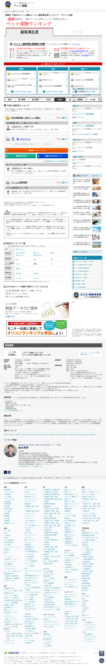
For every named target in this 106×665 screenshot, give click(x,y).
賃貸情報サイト (9, 607)
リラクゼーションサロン (51, 622)
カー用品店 (46, 644)
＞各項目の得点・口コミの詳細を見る (55, 161)
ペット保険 (7, 511)
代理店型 (8, 494)
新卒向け (68, 572)
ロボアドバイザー (9, 581)
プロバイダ (85, 501)
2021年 (23, 434)
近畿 (16, 600)
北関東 (13, 633)
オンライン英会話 (49, 578)
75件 (64, 182)
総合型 (28, 585)
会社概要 (23, 653)
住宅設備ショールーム (11, 612)
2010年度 (92, 434)
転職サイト (67, 499)
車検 (25, 568)
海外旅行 (36, 619)
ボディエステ (68, 584)
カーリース (27, 542)
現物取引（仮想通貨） (12, 576)
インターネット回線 (88, 513)
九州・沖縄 (48, 516)
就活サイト (67, 492)
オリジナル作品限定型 (33, 587)
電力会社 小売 (28, 606)
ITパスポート (54, 592)
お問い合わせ (53, 653)
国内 (27, 635)
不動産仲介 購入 (9, 593)
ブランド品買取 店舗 (31, 595)
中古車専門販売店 (31, 551)
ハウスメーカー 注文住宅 (11, 626)
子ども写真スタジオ (30, 578)
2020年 (29, 434)
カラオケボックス (70, 626)
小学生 (58, 556)
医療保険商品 (86, 554)
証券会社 (8, 535)
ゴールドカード (10, 569)
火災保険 (7, 506)
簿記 (50, 585)
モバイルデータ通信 (88, 494)
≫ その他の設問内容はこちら (13, 410)
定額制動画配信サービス (32, 575)
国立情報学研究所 (78, 51)
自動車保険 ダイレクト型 (90, 533)
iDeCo (84, 605)
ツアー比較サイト (30, 631)
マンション (8, 590)
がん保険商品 (86, 569)
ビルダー (8, 631)
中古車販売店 (28, 549)
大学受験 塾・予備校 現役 (51, 489)
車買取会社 (27, 544)
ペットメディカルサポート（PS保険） (85, 134)
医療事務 (51, 583)
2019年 (34, 434)
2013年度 (71, 434)
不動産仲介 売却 (9, 588)
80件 (64, 118)
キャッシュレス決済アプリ (12, 571)
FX (5, 554)
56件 (64, 139)
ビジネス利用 (30, 640)
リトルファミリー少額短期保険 (83, 114)
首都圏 (7, 600)
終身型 (85, 557)
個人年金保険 (86, 585)
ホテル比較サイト (30, 624)
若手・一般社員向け (72, 570)
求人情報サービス (70, 525)
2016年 (51, 434)
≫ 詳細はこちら (9, 392)
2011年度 (85, 434)
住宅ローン (7, 552)
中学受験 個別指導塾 (49, 535)
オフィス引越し (29, 597)
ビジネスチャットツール (72, 558)
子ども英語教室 (48, 571)
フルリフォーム (10, 617)
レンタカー (27, 537)
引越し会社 (27, 532)
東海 (12, 600)
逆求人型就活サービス (71, 494)
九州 (20, 600)
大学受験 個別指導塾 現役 (51, 494)
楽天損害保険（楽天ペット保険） (26, 118)
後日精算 (35, 100)
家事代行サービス (30, 496)
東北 (8, 633)
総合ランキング (20, 249)
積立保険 (84, 590)
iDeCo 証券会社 (9, 542)
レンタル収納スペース (33, 525)
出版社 (28, 590)
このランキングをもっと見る (21, 91)
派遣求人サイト (69, 523)
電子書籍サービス (30, 580)
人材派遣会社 (68, 542)
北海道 (47, 508)
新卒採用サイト (69, 532)
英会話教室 (46, 576)
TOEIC (47, 588)
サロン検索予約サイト (71, 587)
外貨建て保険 (86, 578)
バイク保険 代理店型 (88, 540)
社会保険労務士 (55, 588)
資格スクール (47, 595)
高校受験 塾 (47, 506)
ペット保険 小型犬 (87, 550)
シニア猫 (35, 278)
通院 (52, 259)
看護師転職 (67, 508)
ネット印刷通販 (69, 555)
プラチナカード (90, 629)
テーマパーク (68, 628)
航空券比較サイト (30, 621)
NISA (5, 533)
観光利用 (28, 643)
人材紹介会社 (68, 539)
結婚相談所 (67, 599)
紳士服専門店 (47, 639)
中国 (98, 506)
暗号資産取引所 (9, 573)
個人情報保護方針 (43, 653)
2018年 (40, 434)
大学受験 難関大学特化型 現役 (52, 499)
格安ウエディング (70, 597)
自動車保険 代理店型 (88, 535)
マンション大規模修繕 (11, 602)
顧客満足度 (29, 32)
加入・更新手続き (21, 252)
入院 (17, 259)
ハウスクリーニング (30, 499)
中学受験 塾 (47, 530)
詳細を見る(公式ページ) (53, 156)
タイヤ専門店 (47, 646)
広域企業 (86, 511)
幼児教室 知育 (47, 563)
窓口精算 (21, 100)
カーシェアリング (30, 535)
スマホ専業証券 (9, 540)
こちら (77, 44)
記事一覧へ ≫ (96, 176)
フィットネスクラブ (49, 617)
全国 (75, 623)
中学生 (52, 556)
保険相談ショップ (9, 523)
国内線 (28, 628)
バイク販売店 (28, 559)
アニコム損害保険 (19, 182)
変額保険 (84, 588)
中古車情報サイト (30, 547)
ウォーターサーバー (30, 489)
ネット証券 (7, 530)
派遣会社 (67, 518)
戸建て (16, 590)
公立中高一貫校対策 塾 (50, 539)
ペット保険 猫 (86, 552)
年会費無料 (8, 564)
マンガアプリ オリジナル (32, 592)
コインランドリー (30, 501)
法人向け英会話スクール (51, 607)
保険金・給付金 (37, 255)
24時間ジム (47, 619)
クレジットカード (9, 561)
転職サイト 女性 (69, 501)
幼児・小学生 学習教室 (50, 561)
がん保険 (7, 518)
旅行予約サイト (29, 616)
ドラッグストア (48, 636)
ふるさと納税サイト (30, 520)
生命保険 (7, 513)
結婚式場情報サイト (70, 604)
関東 (77, 616)
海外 (31, 635)
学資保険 (7, 520)
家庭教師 (46, 559)
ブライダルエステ (70, 579)
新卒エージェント (70, 535)
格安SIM (86, 499)
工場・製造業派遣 (70, 520)
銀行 (6, 538)
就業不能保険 (86, 573)
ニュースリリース (32, 653)
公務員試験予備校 (49, 604)
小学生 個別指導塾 (49, 549)
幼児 (46, 573)
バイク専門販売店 (31, 561)
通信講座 (46, 581)
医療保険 (7, 516)
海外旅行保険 (8, 508)
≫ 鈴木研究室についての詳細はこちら (30, 466)
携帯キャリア (86, 489)
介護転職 (67, 511)
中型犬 (60, 100)
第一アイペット (24, 139)
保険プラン (36, 252)
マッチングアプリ (70, 606)
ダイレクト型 (9, 492)
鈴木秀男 (85, 55)
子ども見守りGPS (30, 609)
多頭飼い (18, 268)
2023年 (12, 434)
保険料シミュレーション (37, 150)
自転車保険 (7, 504)
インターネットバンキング (12, 547)
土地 (20, 590)
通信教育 (46, 554)
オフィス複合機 (29, 602)
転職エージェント (70, 506)
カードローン (8, 557)
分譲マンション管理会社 (11, 598)
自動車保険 (7, 489)
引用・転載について (63, 653)
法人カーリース (69, 553)
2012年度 (78, 434)
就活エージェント (70, 489)
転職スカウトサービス (71, 504)
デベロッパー (9, 643)
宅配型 (28, 530)
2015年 (57, 434)
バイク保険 (7, 496)
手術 (34, 259)
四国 (84, 508)
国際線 (33, 628)
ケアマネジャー (57, 590)
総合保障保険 (86, 583)
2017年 (46, 434)
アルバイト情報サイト (71, 496)
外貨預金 (7, 550)
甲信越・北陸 (54, 511)
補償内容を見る (21, 156)
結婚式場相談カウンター (72, 601)
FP (46, 583)
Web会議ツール (69, 560)
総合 (10, 100)
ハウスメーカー (10, 641)
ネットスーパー (29, 513)
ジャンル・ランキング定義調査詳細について (90, 353)
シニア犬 (18, 278)
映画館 (66, 614)
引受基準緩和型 (88, 559)
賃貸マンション (9, 610)
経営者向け (69, 565)
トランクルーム (29, 523)
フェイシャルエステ (70, 582)
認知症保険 (85, 576)
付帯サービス (19, 255)
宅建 (46, 585)
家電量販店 (46, 634)
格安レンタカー (29, 539)
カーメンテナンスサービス (32, 571)
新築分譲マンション (10, 622)
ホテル (26, 638)
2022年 (17, 434)
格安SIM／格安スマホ (89, 496)
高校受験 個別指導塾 (49, 518)
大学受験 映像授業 (49, 504)
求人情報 (72, 653)
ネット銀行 (7, 545)
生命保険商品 (86, 561)
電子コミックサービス (31, 583)
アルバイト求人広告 (70, 545)
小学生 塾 (46, 544)
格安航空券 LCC (29, 626)
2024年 (6, 434)
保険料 (21, 69)
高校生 (47, 556)
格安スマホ (93, 499)
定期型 (91, 557)
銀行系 (7, 559)
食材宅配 (27, 504)
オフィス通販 (28, 599)
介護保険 (84, 581)
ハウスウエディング (70, 594)
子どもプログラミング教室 (51, 609)
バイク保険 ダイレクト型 (90, 538)
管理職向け (69, 567)
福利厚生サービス (30, 604)
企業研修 (67, 562)
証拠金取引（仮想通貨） (13, 578)
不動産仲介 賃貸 (9, 605)
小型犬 (53, 69)
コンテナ (28, 528)
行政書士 (47, 590)
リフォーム (7, 614)
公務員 (47, 592)
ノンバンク (14, 559)
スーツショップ (48, 641)
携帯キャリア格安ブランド (90, 492)
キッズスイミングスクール (51, 624)
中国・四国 (18, 636)
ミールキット (28, 508)
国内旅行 (28, 619)
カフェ (26, 573)
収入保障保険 (87, 566)
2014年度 (64, 434)
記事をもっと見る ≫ (80, 252)
